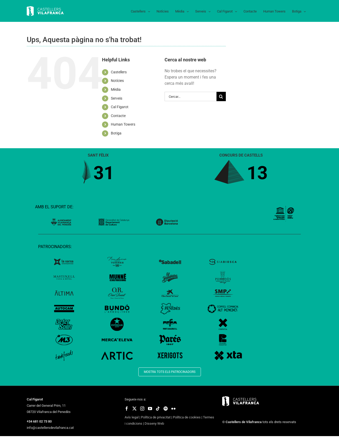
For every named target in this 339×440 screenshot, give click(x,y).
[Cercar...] (190, 96)
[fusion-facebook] (127, 408)
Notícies (117, 81)
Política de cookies (187, 417)
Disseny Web (154, 423)
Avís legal (132, 417)
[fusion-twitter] (134, 408)
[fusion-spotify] (166, 408)
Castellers (119, 72)
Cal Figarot (119, 107)
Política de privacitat (156, 417)
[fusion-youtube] (150, 408)
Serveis (116, 98)
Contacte (118, 116)
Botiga (116, 133)
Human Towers (123, 124)
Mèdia (116, 89)
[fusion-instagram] (142, 408)
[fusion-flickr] (173, 408)
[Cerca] (221, 96)
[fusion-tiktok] (158, 408)
